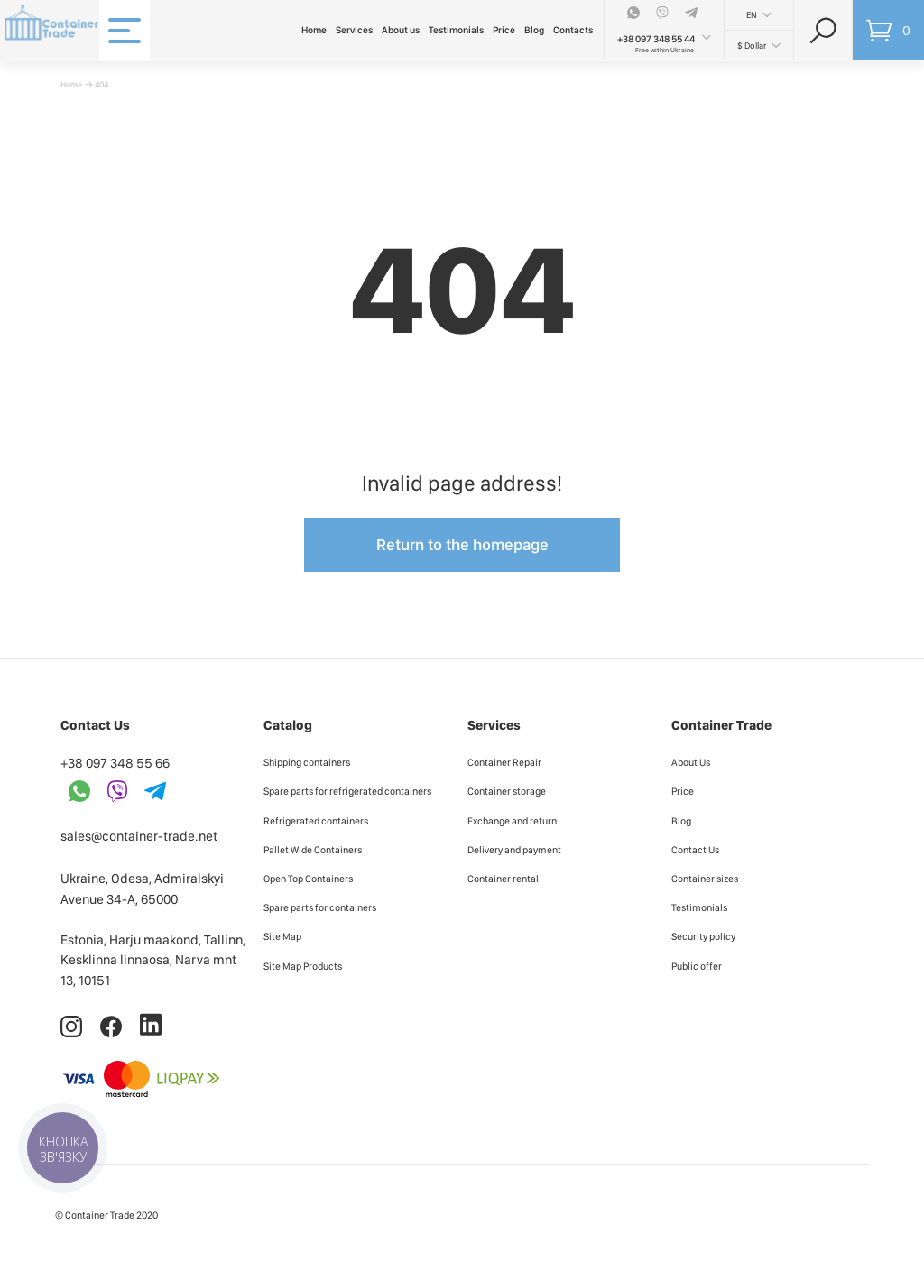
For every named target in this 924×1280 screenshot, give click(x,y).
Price (504, 30)
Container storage (506, 791)
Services (354, 30)
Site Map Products (302, 966)
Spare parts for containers (319, 907)
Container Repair (504, 762)
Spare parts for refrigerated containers (347, 791)
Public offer (696, 966)
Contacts (573, 30)
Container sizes (704, 878)
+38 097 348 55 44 (656, 39)
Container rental (503, 878)
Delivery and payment (514, 849)
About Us (690, 762)
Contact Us (695, 849)
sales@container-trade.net (138, 836)
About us (401, 30)
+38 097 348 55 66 (115, 763)
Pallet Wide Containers (312, 849)
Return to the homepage (462, 544)
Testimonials (456, 30)
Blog (534, 30)
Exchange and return (512, 821)
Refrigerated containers (315, 821)
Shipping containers (306, 762)
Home (314, 30)
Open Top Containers (308, 878)
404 (101, 84)
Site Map (282, 936)
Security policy (703, 936)
